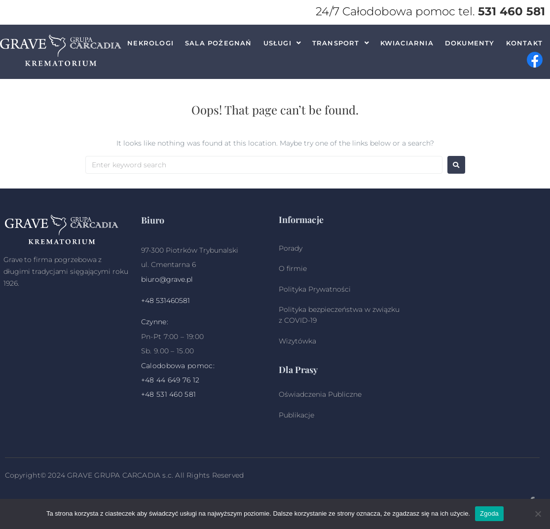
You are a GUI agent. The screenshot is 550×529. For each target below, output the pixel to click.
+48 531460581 (165, 300)
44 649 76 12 (178, 380)
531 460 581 (511, 11)
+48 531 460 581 (168, 394)
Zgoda (489, 513)
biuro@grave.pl (167, 279)
